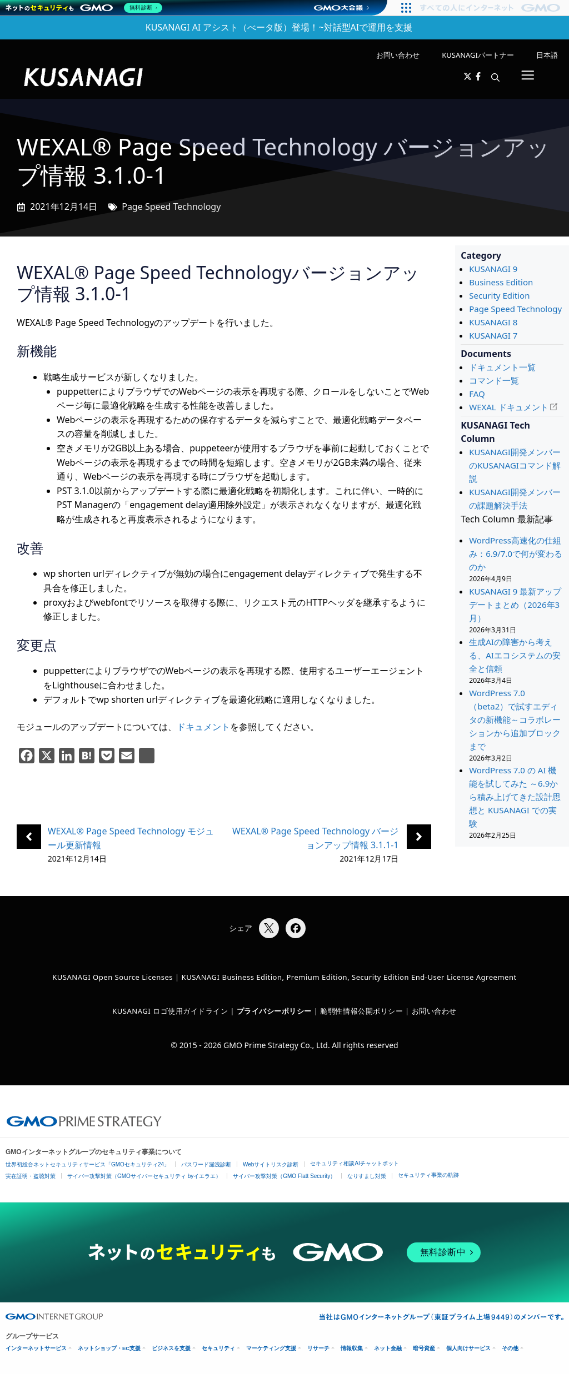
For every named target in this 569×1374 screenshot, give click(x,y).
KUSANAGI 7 (493, 335)
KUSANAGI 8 (493, 322)
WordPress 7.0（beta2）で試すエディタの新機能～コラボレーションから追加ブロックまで (515, 719)
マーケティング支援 (271, 1348)
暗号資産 (424, 1348)
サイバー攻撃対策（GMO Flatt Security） (284, 1176)
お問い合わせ (398, 55)
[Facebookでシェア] (296, 928)
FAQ (477, 393)
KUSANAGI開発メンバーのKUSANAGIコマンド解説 (515, 465)
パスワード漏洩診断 (206, 1164)
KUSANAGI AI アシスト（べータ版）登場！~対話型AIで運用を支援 (279, 27)
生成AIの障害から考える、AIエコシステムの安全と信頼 (515, 655)
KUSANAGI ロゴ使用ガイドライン (170, 1011)
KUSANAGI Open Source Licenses (112, 977)
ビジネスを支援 (171, 1348)
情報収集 (352, 1348)
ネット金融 (388, 1348)
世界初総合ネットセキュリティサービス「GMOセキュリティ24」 (87, 1164)
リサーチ (318, 1348)
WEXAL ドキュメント (508, 406)
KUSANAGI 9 (493, 268)
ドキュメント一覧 (502, 367)
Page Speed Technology (171, 206)
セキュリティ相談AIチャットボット (354, 1163)
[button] (495, 77)
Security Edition (499, 295)
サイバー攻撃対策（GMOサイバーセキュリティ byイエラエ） (144, 1176)
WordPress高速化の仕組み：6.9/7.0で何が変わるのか (515, 553)
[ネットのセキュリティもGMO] (85, 8)
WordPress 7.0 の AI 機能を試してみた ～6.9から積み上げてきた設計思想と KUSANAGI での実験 (515, 796)
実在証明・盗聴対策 (31, 1176)
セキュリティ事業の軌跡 (428, 1175)
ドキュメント (203, 727)
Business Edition (501, 282)
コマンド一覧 (494, 380)
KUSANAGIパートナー (478, 55)
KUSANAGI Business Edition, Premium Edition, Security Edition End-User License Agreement (349, 977)
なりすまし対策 (366, 1176)
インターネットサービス (36, 1348)
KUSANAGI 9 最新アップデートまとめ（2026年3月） (515, 604)
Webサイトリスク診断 (270, 1164)
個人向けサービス (468, 1348)
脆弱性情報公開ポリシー (361, 1011)
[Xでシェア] (269, 928)
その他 (510, 1348)
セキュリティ (218, 1348)
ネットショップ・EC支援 (109, 1348)
